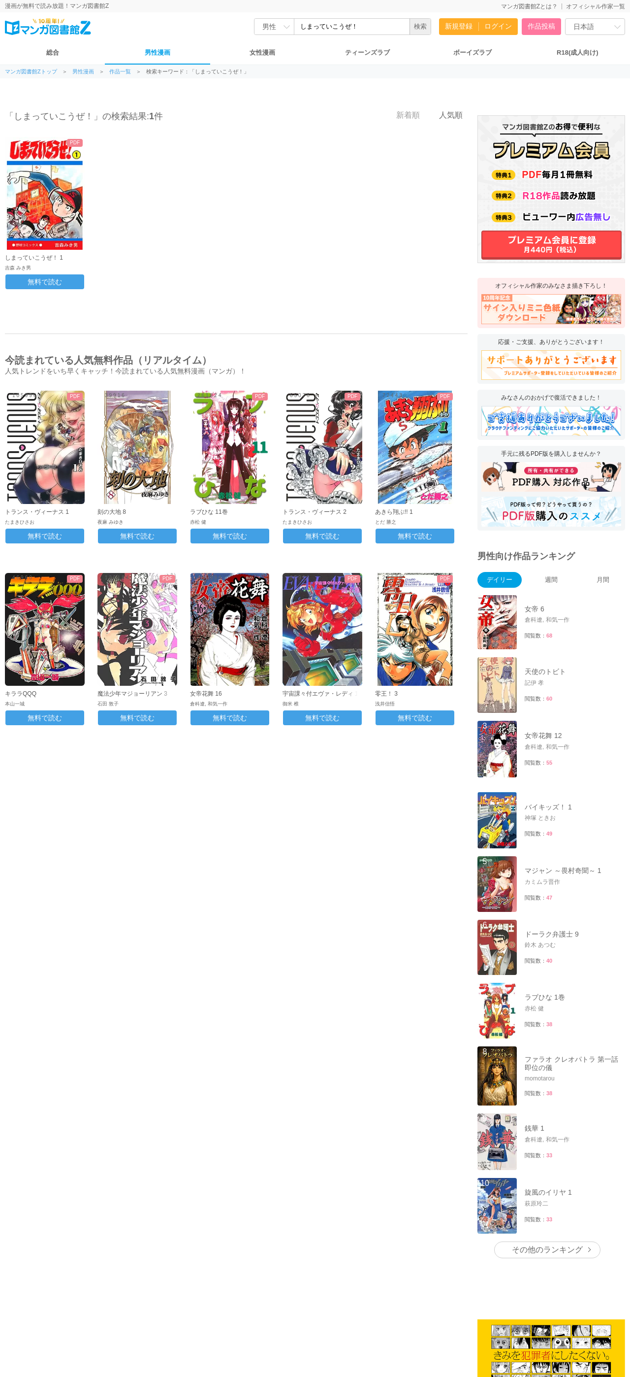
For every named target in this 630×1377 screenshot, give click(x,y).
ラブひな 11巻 (209, 511)
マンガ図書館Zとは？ (529, 6)
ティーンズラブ (367, 52)
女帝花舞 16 (206, 693)
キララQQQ (20, 693)
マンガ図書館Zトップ (31, 71)
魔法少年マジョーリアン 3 (132, 693)
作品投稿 (541, 26)
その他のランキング (547, 1249)
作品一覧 (120, 71)
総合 (52, 52)
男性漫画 (157, 52)
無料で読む (45, 282)
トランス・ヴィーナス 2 (314, 511)
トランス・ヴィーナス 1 (37, 511)
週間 (551, 579)
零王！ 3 (386, 693)
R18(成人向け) (577, 52)
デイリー (499, 579)
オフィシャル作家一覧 (595, 6)
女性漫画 (262, 52)
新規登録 (458, 26)
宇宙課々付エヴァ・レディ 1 (320, 693)
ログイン (498, 26)
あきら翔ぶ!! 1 (394, 511)
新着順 (402, 114)
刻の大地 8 (111, 511)
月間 (603, 579)
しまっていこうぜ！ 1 (34, 257)
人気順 (445, 114)
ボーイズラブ (472, 52)
